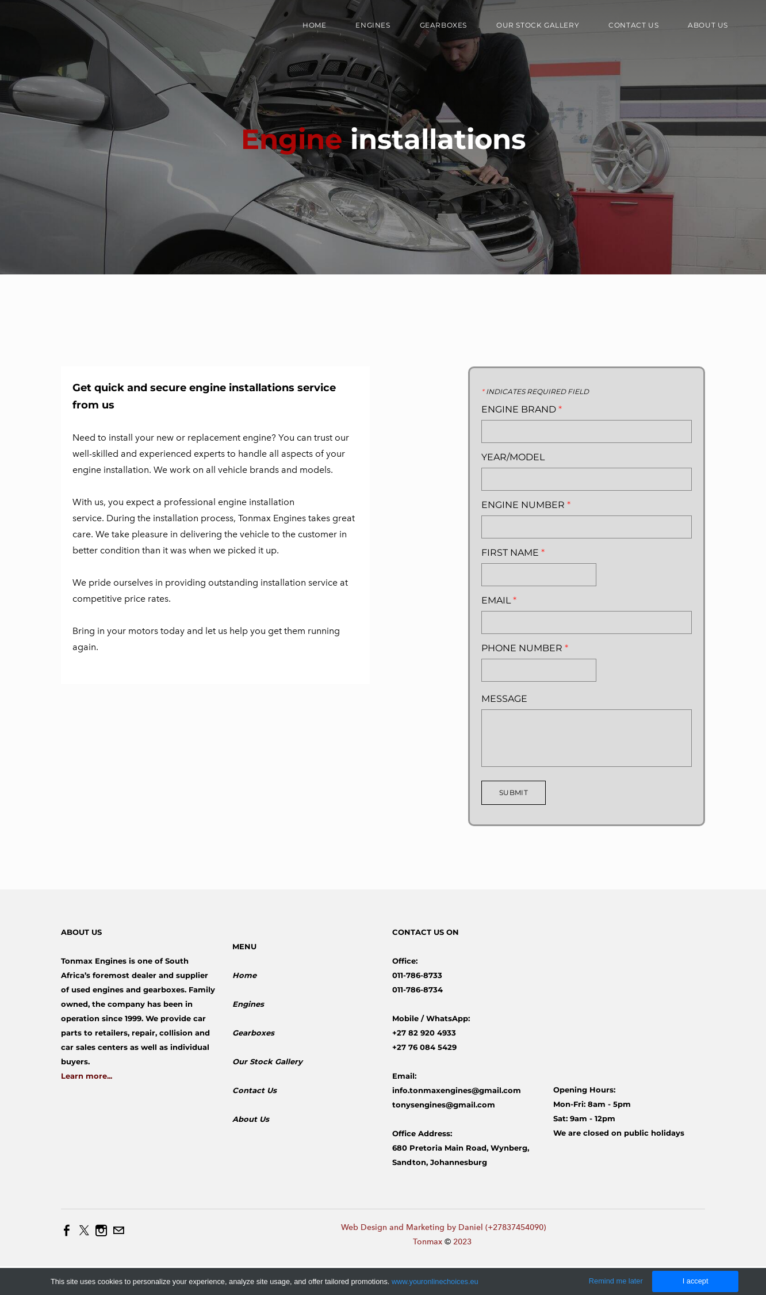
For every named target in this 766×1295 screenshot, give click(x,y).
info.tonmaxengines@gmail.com (456, 1090)
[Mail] (118, 1230)
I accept (695, 1281)
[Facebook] (66, 1230)
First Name (513, 552)
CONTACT (411, 932)
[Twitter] (84, 1230)
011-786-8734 (417, 989)
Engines (372, 25)
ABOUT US (81, 932)
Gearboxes (443, 25)
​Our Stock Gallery (267, 1061)
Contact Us (633, 25)
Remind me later (616, 1281)
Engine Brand (521, 409)
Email (498, 600)
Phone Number (524, 648)
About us (708, 25)
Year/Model (513, 457)
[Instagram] (101, 1230)
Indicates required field (535, 391)
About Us (250, 1119)
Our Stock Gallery (537, 25)
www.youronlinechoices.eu (435, 1281)
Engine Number (525, 505)
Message (504, 699)
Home (314, 25)
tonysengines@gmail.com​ (443, 1104)
